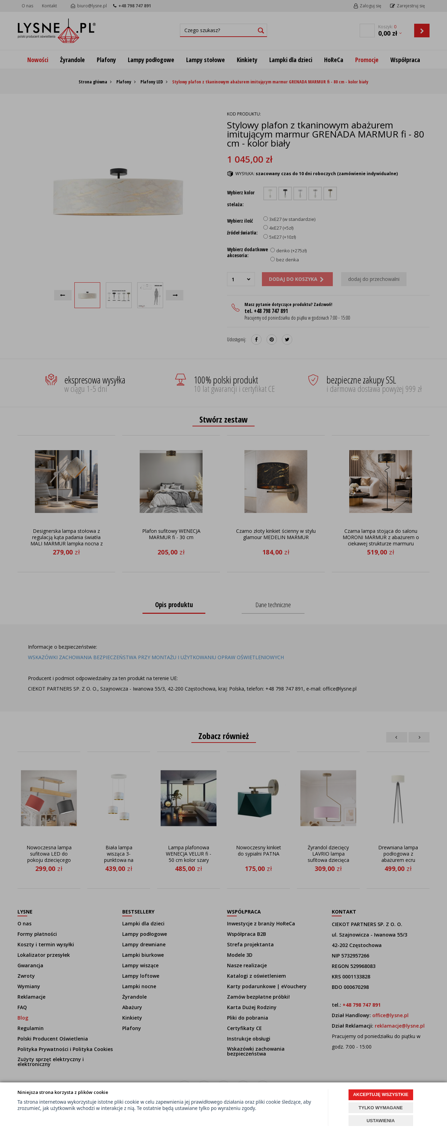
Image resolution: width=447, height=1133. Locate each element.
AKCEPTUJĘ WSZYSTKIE (380, 1094)
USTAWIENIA (381, 1120)
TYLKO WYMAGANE (381, 1107)
